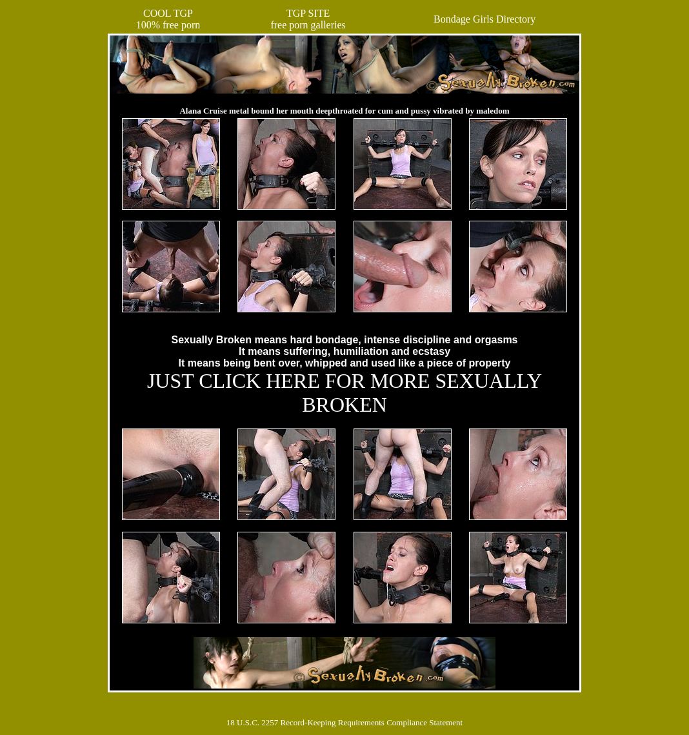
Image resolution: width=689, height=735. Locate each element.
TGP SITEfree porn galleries (307, 19)
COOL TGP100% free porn (168, 19)
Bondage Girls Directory (484, 19)
